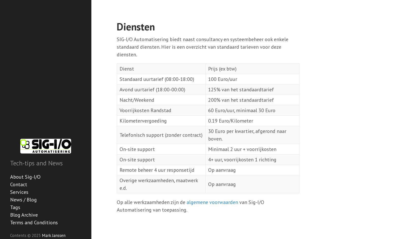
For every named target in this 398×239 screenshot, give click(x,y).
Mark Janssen (53, 235)
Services (19, 192)
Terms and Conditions (34, 222)
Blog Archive (24, 215)
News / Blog (23, 199)
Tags (15, 207)
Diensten (136, 26)
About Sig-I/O (25, 177)
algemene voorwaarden (212, 202)
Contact (18, 184)
